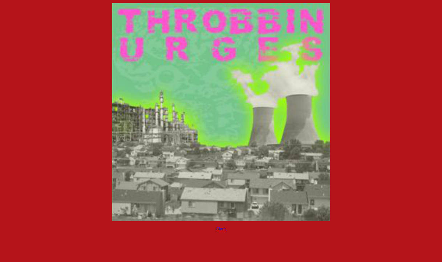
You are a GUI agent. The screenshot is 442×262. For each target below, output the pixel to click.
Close (221, 229)
